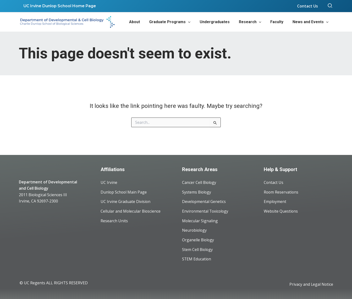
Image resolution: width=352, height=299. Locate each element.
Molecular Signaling (200, 220)
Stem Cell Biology (197, 249)
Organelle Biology (198, 240)
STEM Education (197, 259)
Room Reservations (281, 191)
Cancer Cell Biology (199, 182)
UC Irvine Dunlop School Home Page (59, 6)
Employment (275, 201)
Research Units (114, 220)
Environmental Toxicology (205, 211)
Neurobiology (194, 230)
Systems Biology (197, 191)
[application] (194, 22)
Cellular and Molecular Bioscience (131, 211)
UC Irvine (109, 182)
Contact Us (274, 182)
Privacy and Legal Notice (311, 284)
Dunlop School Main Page (124, 191)
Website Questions (281, 211)
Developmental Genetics (204, 201)
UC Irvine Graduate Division (126, 201)
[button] (330, 6)
